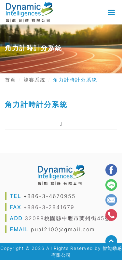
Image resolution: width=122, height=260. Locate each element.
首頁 (10, 80)
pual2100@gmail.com (63, 229)
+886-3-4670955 (49, 196)
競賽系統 (34, 80)
